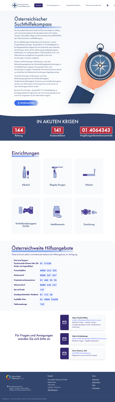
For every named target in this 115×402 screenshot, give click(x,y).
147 (42, 289)
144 (18, 130)
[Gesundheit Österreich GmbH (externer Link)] (19, 377)
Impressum (95, 379)
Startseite (38, 5)
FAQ (93, 385)
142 (42, 304)
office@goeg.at (53, 390)
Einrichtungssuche (52, 5)
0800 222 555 (48, 270)
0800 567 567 (48, 275)
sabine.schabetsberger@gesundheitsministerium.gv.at (89, 338)
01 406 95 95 (48, 280)
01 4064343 (96, 130)
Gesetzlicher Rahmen (73, 5)
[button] (26, 103)
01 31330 (45, 263)
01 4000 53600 (49, 299)
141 (57, 130)
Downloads (96, 388)
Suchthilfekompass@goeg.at (81, 353)
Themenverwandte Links (93, 5)
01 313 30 (46, 294)
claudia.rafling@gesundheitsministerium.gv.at (86, 320)
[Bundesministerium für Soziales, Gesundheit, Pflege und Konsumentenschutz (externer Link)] (19, 388)
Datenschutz (96, 382)
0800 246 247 (48, 284)
